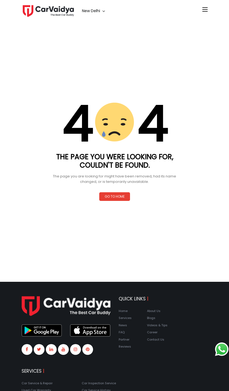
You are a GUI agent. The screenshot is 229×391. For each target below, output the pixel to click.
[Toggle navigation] (205, 9)
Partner (124, 339)
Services (125, 318)
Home (123, 311)
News (123, 325)
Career (152, 332)
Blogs (151, 318)
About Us (153, 311)
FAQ (122, 332)
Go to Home (115, 196)
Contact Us (155, 339)
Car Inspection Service (99, 383)
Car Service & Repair (37, 383)
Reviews (125, 346)
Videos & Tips (157, 325)
